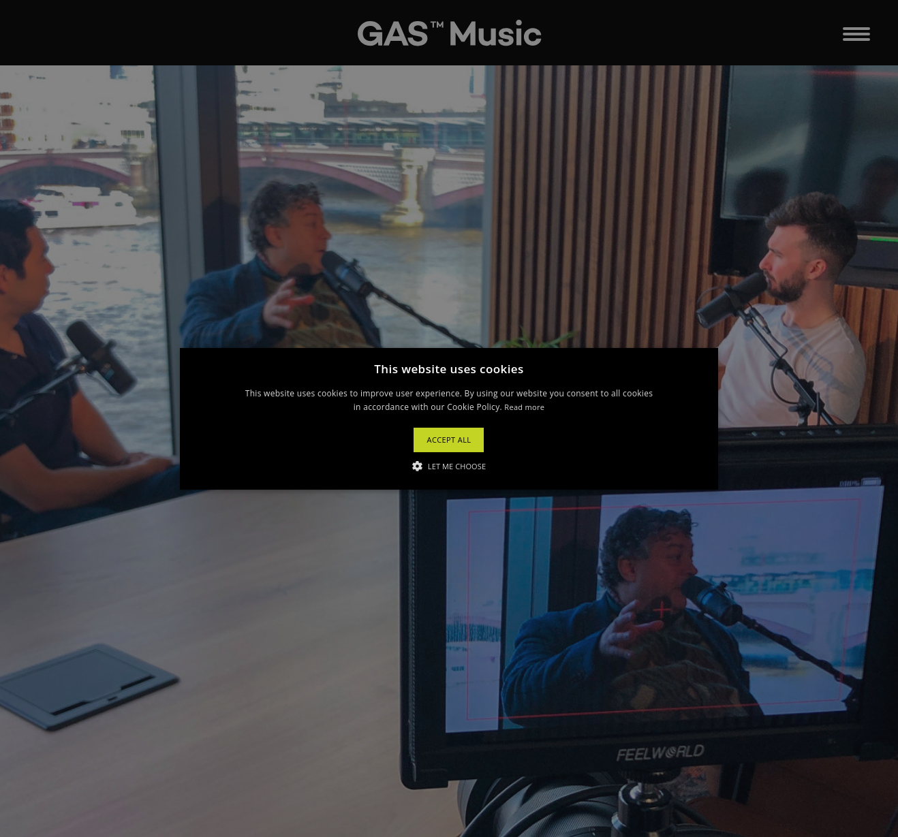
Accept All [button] (449, 440)
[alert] (449, 418)
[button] (449, 418)
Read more (524, 407)
